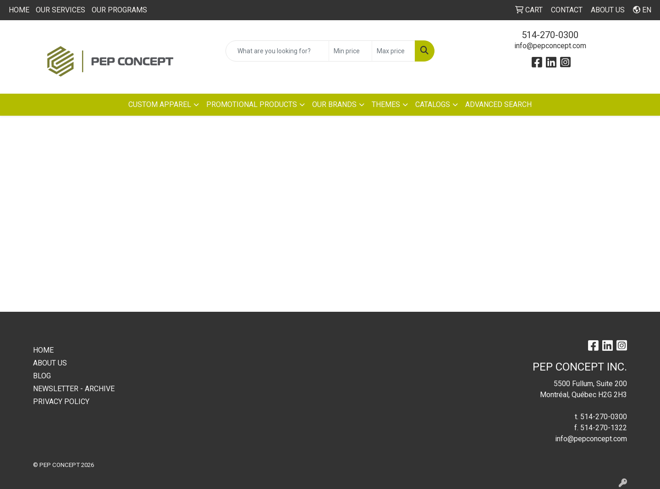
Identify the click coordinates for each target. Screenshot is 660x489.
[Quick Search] (277, 51)
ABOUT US (50, 363)
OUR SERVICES (60, 10)
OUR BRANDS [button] (334, 104)
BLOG (42, 375)
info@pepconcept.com (550, 45)
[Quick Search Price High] (393, 51)
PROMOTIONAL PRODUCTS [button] (251, 104)
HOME (19, 10)
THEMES (386, 104)
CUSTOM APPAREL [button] (159, 104)
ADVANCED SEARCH (498, 104)
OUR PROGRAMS (119, 10)
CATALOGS (432, 104)
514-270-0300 (550, 34)
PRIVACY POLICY (61, 401)
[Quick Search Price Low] (350, 51)
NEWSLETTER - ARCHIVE (74, 388)
